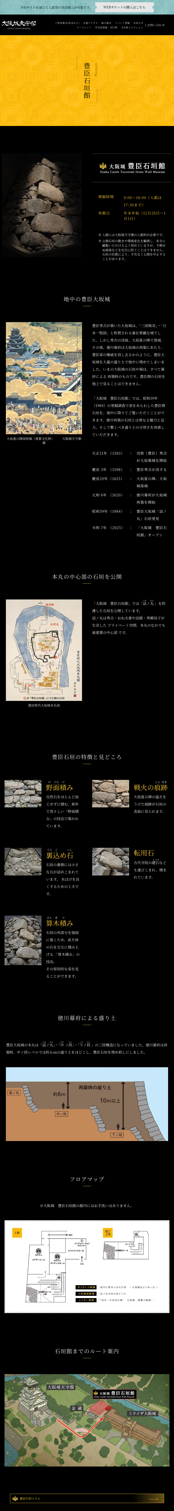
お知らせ (138, 23)
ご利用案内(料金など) (67, 23)
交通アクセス (90, 23)
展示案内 (106, 23)
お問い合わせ (156, 25)
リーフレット (84, 27)
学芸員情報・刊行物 (106, 27)
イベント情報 (122, 23)
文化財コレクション (132, 27)
